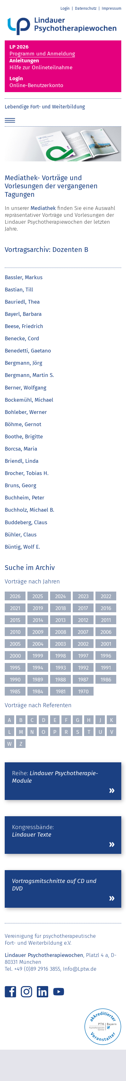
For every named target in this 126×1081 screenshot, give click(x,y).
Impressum (111, 8)
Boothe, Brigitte (24, 436)
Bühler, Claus (21, 534)
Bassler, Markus (24, 277)
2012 (83, 620)
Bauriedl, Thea (22, 302)
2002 (83, 644)
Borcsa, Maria (21, 449)
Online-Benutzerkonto (63, 82)
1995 (15, 668)
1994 (37, 668)
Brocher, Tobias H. (27, 473)
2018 (60, 608)
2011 (106, 620)
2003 (60, 644)
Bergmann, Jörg (23, 363)
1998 (60, 656)
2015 (15, 620)
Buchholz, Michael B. (29, 510)
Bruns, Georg (20, 485)
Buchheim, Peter (24, 497)
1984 (37, 691)
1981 (61, 691)
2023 (83, 596)
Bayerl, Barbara (23, 314)
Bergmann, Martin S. (29, 375)
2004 (37, 644)
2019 (38, 608)
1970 (83, 691)
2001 (106, 644)
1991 (106, 668)
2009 (37, 632)
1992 (83, 668)
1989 (37, 679)
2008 (60, 632)
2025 (37, 596)
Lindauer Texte (31, 834)
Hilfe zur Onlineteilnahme (63, 64)
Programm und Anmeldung (63, 50)
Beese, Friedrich (24, 326)
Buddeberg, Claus (26, 522)
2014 (38, 620)
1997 (83, 656)
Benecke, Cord (22, 338)
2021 (15, 608)
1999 (37, 656)
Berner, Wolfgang (25, 387)
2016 (106, 608)
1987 (83, 679)
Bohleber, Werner (26, 412)
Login (65, 8)
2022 (106, 596)
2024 (60, 596)
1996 (105, 656)
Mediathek (43, 208)
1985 (15, 691)
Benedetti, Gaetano (28, 350)
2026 (15, 596)
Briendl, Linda (21, 461)
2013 (60, 620)
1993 (60, 668)
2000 (15, 656)
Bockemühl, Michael (29, 400)
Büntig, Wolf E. (22, 547)
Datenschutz (85, 8)
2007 (83, 632)
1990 (15, 679)
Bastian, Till (19, 289)
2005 (15, 644)
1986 (105, 679)
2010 (15, 632)
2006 (106, 632)
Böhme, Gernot (23, 424)
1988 (60, 679)
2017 (83, 608)
